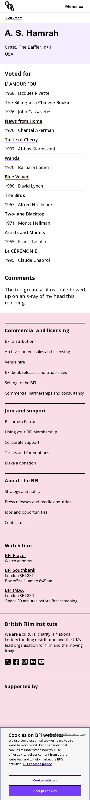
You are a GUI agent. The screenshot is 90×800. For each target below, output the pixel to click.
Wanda (12, 158)
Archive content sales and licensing (37, 351)
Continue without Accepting (67, 737)
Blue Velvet (17, 177)
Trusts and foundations (27, 452)
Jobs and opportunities (26, 512)
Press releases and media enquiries (38, 501)
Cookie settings (45, 784)
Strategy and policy (22, 491)
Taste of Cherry (21, 139)
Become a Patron (20, 421)
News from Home (23, 121)
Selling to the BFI (20, 382)
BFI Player (15, 555)
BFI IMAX (14, 590)
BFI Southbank (20, 570)
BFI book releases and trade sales (36, 372)
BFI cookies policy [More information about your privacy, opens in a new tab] (37, 767)
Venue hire (15, 362)
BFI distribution (19, 341)
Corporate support (22, 442)
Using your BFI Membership (31, 432)
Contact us (14, 522)
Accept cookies (45, 794)
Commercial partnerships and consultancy (44, 393)
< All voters (13, 18)
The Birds (15, 195)
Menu (74, 6)
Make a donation (20, 463)
